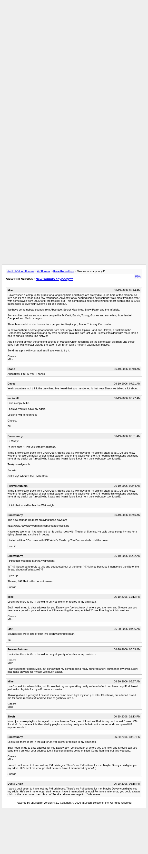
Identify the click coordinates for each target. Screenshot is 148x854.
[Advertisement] (73, 59)
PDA (138, 276)
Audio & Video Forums (20, 271)
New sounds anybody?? (54, 279)
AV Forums (43, 271)
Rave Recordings (63, 271)
